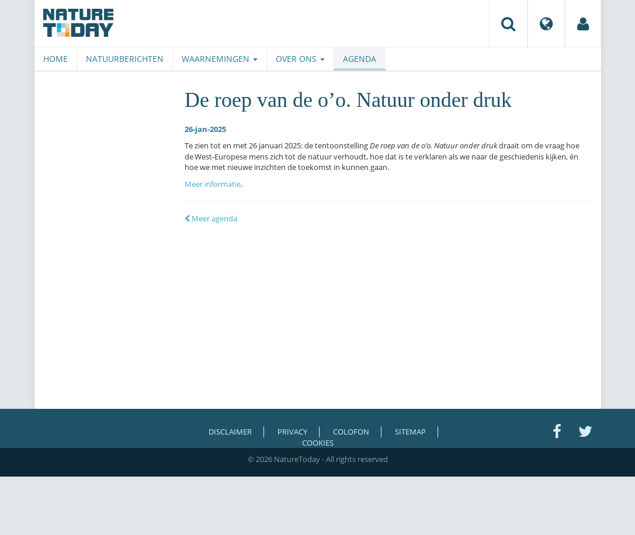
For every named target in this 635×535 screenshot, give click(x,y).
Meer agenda (211, 218)
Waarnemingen (220, 58)
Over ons (300, 58)
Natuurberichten (125, 58)
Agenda (359, 58)
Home (55, 58)
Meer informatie (213, 184)
